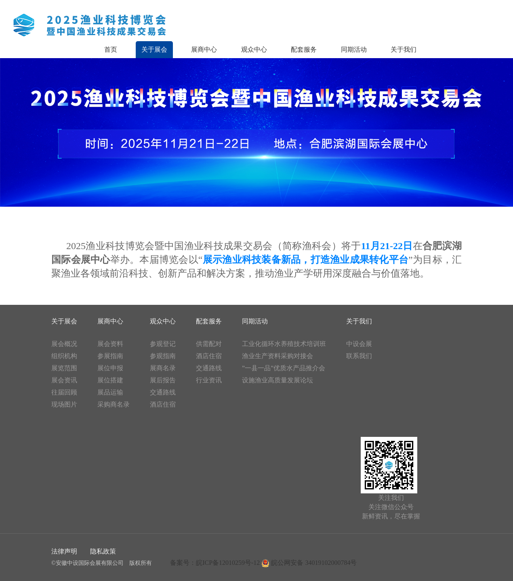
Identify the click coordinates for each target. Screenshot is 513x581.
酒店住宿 (163, 404)
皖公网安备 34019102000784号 (309, 562)
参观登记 (163, 343)
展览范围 (64, 368)
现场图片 (64, 404)
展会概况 (64, 343)
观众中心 (254, 49)
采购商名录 (113, 404)
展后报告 (163, 380)
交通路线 (163, 392)
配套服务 (304, 49)
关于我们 (403, 49)
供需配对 (209, 343)
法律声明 (64, 551)
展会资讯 (64, 380)
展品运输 (110, 392)
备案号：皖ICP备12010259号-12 (215, 562)
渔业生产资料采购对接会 (277, 355)
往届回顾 (64, 392)
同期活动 (354, 49)
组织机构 (64, 355)
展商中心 (204, 49)
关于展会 (154, 49)
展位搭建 (110, 380)
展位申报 (110, 368)
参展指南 (110, 355)
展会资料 (110, 343)
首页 (110, 49)
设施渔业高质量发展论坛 (277, 380)
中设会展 (359, 343)
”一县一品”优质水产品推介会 (283, 368)
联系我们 (359, 355)
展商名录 (163, 368)
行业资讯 (209, 380)
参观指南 (163, 355)
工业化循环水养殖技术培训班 (284, 343)
